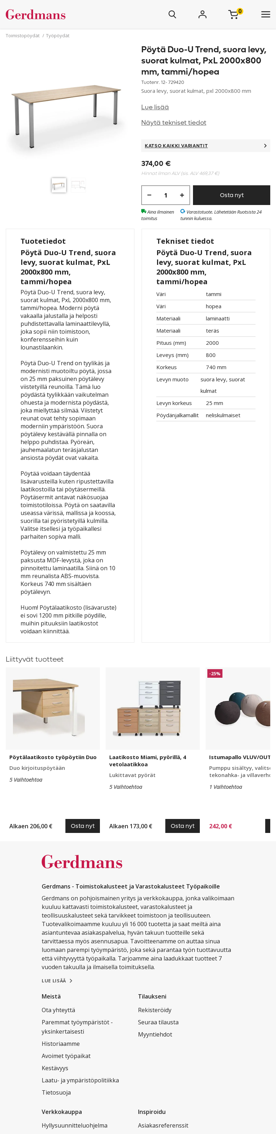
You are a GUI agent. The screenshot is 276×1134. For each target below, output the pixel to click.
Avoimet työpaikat (66, 1056)
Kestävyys (55, 1068)
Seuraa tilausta (158, 1022)
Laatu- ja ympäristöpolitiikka (80, 1080)
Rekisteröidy (154, 1010)
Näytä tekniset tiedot (173, 123)
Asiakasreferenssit (163, 1125)
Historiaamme (61, 1044)
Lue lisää (155, 107)
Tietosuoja (56, 1092)
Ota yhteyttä (58, 1010)
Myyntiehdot (155, 1034)
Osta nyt (232, 195)
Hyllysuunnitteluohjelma (74, 1125)
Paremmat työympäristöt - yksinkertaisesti (77, 1026)
